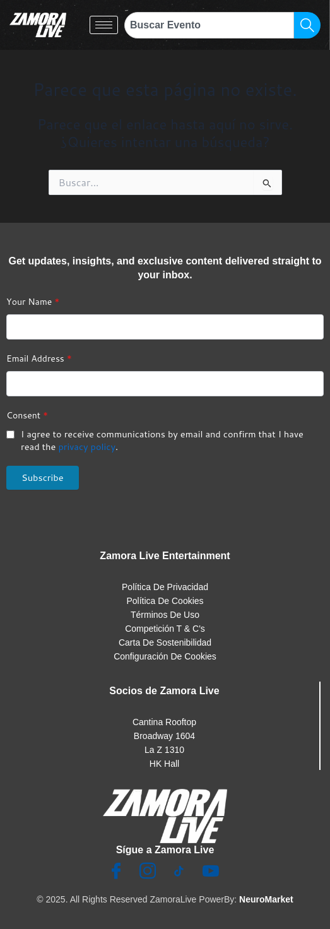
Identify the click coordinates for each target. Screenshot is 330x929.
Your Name (32, 301)
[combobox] (209, 25)
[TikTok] (179, 872)
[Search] (307, 25)
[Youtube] (210, 872)
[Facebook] (116, 872)
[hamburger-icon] (104, 25)
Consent (27, 415)
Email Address (39, 358)
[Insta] (147, 872)
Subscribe (42, 477)
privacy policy (86, 446)
